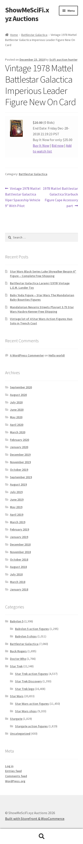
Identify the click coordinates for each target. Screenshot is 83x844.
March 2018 (17, 582)
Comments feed (16, 776)
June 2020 (16, 410)
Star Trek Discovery (28, 681)
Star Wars (16, 696)
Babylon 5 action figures (32, 629)
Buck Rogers (18, 651)
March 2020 (17, 432)
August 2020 (18, 395)
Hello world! (56, 355)
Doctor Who (18, 659)
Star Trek (16, 666)
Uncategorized (20, 734)
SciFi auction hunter (63, 60)
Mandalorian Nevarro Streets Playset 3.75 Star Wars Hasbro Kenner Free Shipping (42, 309)
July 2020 (16, 402)
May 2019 (16, 507)
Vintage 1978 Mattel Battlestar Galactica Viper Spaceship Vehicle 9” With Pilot (23, 197)
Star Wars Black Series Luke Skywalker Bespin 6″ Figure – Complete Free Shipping (43, 273)
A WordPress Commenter (27, 355)
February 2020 (19, 440)
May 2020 (16, 417)
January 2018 (19, 589)
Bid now (58, 145)
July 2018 (16, 574)
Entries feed (13, 771)
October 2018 (19, 559)
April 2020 (16, 425)
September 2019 (21, 477)
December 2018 (20, 544)
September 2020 (21, 387)
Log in (9, 766)
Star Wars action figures (32, 704)
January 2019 (19, 537)
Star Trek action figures (31, 674)
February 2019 (19, 529)
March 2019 (17, 522)
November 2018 (20, 552)
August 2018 (18, 567)
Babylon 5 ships (26, 636)
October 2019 (19, 470)
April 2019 (16, 515)
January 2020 (19, 447)
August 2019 (18, 484)
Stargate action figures (31, 726)
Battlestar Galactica (34, 35)
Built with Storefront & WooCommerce (34, 818)
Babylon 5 (16, 621)
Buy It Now (41, 145)
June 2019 (16, 499)
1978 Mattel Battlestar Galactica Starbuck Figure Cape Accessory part (60, 197)
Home (14, 35)
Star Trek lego (24, 689)
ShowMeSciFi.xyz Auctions (27, 14)
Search (41, 836)
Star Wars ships (26, 711)
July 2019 (16, 492)
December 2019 (20, 455)
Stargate (16, 719)
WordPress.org (15, 781)
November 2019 (20, 462)
